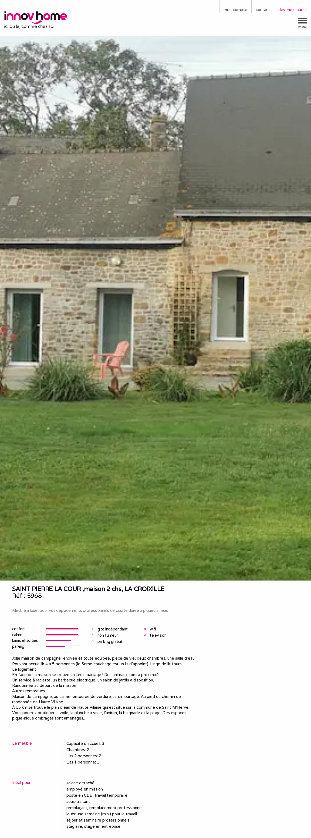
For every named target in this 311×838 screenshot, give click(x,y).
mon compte (235, 9)
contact (263, 9)
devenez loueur (292, 9)
